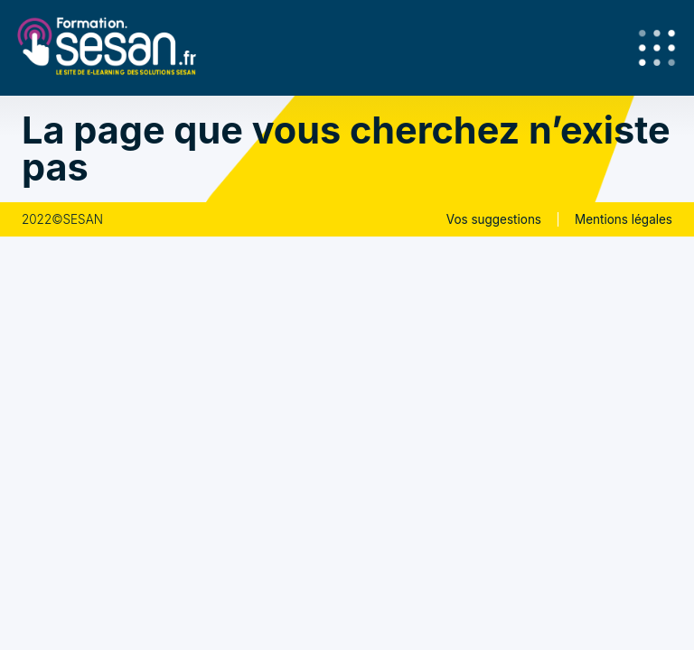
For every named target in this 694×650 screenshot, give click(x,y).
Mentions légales (623, 219)
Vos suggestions (493, 219)
